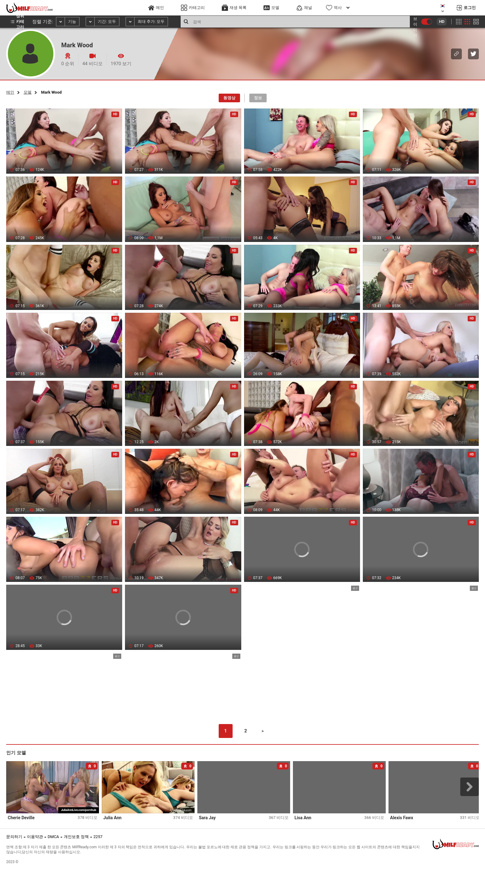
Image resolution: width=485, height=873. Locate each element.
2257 (97, 836)
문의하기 (14, 836)
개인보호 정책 (76, 836)
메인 (10, 92)
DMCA (53, 836)
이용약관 (35, 836)
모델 (28, 92)
